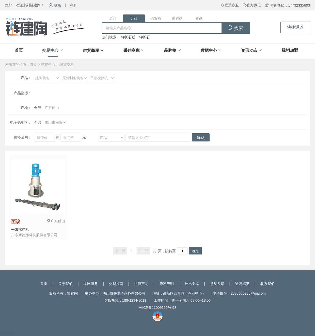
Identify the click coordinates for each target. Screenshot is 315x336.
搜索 (235, 28)
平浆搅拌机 (20, 229)
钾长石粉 (128, 37)
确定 (195, 251)
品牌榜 (170, 50)
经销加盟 (290, 50)
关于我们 (65, 284)
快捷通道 (295, 27)
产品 (134, 18)
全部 (112, 18)
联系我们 (267, 284)
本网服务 (91, 284)
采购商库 (131, 50)
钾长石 (144, 37)
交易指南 (116, 284)
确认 (201, 137)
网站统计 (7, 333)
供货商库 (91, 50)
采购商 (177, 18)
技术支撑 (192, 284)
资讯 (198, 18)
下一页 (143, 251)
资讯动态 (249, 50)
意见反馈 (217, 284)
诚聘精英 (242, 284)
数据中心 (209, 50)
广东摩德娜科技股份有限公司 (34, 235)
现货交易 (66, 64)
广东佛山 (52, 108)
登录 (55, 5)
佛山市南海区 (55, 122)
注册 (73, 5)
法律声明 (141, 284)
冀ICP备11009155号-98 (157, 308)
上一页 (120, 251)
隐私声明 (167, 284)
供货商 (155, 18)
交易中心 (50, 50)
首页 (19, 50)
